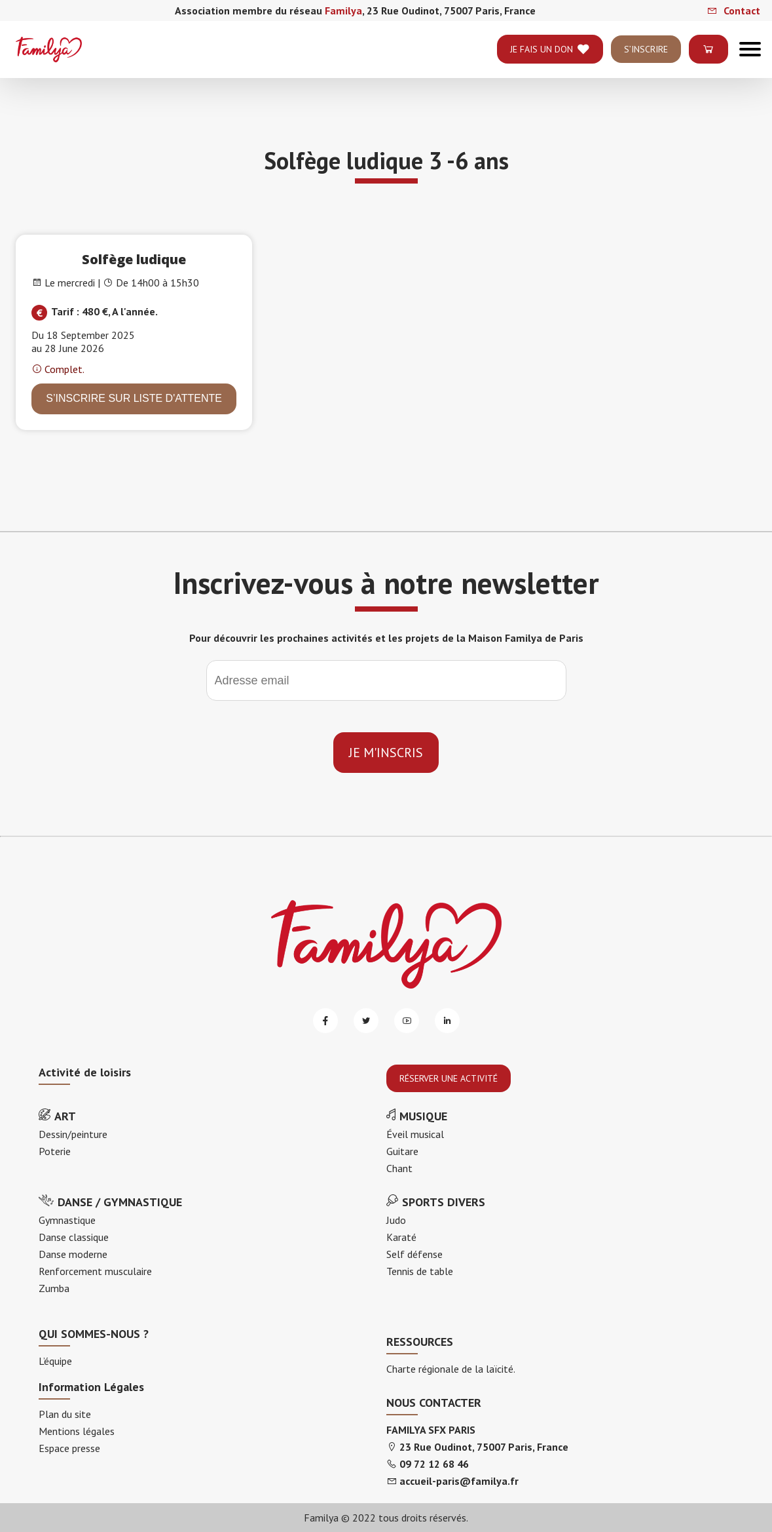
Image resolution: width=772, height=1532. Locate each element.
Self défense (414, 1254)
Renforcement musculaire (95, 1271)
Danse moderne (73, 1254)
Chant (399, 1168)
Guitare (402, 1151)
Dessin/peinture (73, 1134)
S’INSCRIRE (646, 63)
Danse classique (74, 1237)
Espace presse (69, 1448)
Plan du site (65, 1414)
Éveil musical (415, 1134)
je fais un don (550, 63)
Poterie (55, 1151)
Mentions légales (77, 1431)
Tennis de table (419, 1271)
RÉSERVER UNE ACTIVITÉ (448, 1078)
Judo (396, 1220)
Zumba (54, 1288)
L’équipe (55, 1360)
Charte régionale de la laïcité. (450, 1368)
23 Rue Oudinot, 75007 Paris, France (483, 1446)
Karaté (401, 1237)
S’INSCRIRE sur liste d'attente (134, 398)
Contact (733, 10)
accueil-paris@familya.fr (459, 1480)
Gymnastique (67, 1220)
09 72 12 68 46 (434, 1463)
